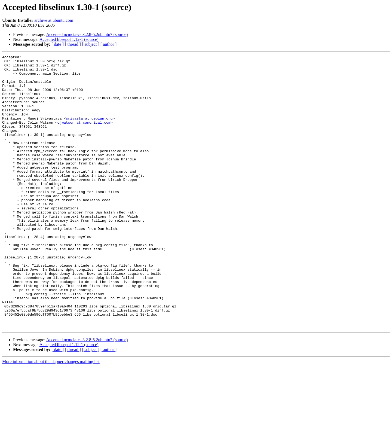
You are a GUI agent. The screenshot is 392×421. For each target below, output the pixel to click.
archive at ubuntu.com (53, 20)
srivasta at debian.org (89, 131)
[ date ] (57, 44)
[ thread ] (73, 44)
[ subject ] (90, 44)
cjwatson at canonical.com (84, 136)
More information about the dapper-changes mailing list (51, 416)
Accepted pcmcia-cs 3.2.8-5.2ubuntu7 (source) (87, 34)
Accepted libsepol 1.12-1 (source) (69, 39)
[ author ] (108, 44)
